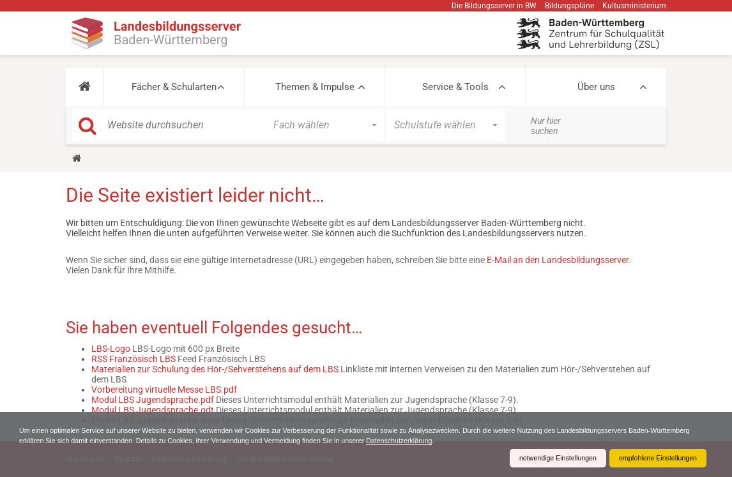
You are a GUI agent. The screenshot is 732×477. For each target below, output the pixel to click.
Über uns (596, 87)
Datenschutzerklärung (520, 439)
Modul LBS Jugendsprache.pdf (152, 400)
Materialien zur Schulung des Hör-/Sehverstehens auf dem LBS (215, 369)
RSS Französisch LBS (133, 359)
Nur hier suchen (546, 126)
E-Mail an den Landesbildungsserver (558, 260)
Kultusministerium (634, 5)
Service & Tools (455, 87)
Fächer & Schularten (174, 87)
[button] (85, 86)
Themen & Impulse (315, 87)
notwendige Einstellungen (542, 457)
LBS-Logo (110, 349)
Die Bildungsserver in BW (494, 5)
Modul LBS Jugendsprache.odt (152, 410)
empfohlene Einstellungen (653, 457)
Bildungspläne (569, 5)
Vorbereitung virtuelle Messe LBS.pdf (164, 389)
